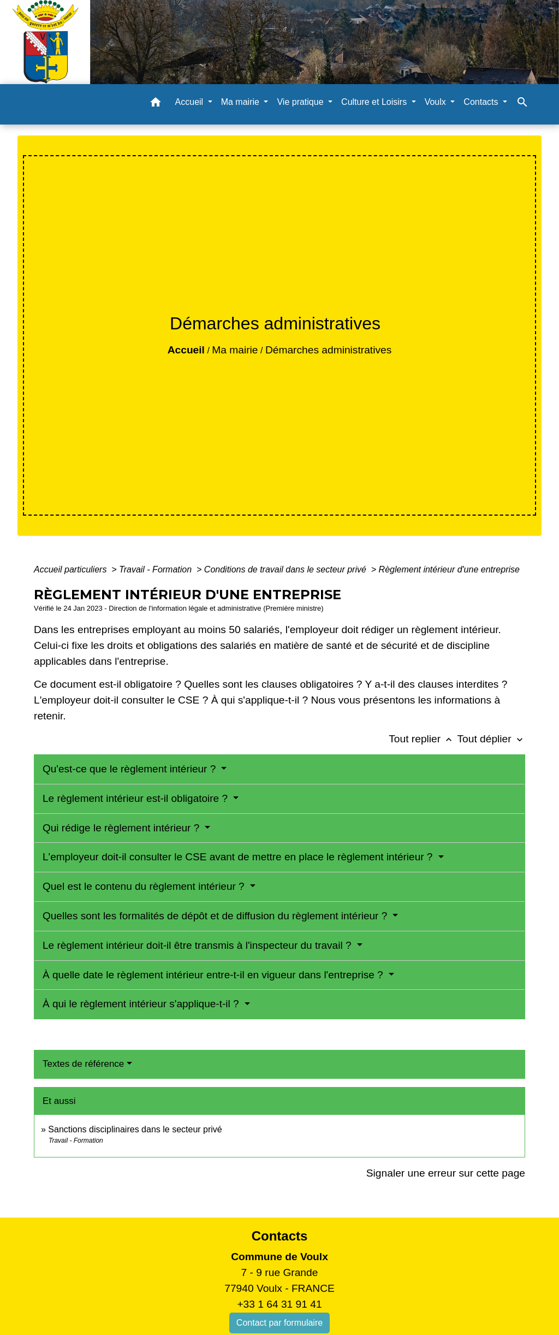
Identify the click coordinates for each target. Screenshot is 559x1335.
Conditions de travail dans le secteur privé (286, 569)
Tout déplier (491, 739)
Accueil (186, 350)
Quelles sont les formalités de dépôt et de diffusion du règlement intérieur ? (216, 915)
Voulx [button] (437, 102)
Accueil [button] (190, 102)
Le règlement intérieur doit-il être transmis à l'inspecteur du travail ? (198, 945)
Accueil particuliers (71, 569)
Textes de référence (83, 1064)
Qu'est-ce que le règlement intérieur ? (131, 769)
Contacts (280, 1235)
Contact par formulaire (279, 1322)
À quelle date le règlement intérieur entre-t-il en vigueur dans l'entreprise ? (214, 974)
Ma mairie (235, 350)
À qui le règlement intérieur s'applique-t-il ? (142, 1003)
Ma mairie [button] (241, 102)
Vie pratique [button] (301, 102)
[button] (155, 104)
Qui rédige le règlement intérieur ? (123, 828)
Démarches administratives (328, 350)
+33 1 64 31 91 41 (279, 1304)
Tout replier (423, 739)
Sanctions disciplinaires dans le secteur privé (135, 1129)
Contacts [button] (482, 102)
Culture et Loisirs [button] (375, 102)
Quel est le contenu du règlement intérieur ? (145, 886)
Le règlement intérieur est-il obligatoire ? (136, 798)
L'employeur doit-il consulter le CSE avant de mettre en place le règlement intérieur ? (239, 857)
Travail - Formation (156, 569)
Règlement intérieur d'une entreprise (449, 569)
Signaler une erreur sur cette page (445, 1173)
